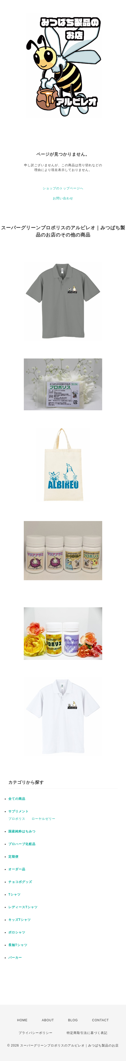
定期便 (13, 856)
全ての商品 (16, 799)
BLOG (73, 1020)
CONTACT (100, 1020)
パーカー (15, 957)
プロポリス (16, 819)
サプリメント (18, 811)
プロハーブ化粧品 (22, 844)
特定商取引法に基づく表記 (87, 1033)
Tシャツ (14, 894)
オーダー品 (16, 869)
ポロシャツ (16, 932)
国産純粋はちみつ (22, 831)
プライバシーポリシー (36, 1033)
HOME (22, 1020)
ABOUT (48, 1020)
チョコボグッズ (20, 882)
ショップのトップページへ (63, 188)
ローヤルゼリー (43, 819)
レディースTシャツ (23, 907)
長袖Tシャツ (17, 945)
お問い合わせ (63, 198)
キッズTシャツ (19, 920)
